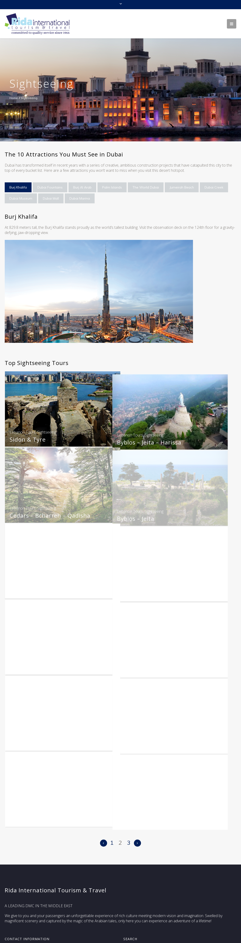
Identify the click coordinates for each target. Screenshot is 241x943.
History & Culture (149, 741)
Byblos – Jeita (143, 515)
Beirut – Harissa (32, 590)
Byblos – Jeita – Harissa (157, 439)
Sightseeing (46, 432)
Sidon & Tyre (28, 439)
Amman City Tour (34, 741)
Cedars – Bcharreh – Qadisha (50, 515)
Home (13, 98)
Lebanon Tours (23, 432)
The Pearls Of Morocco (157, 816)
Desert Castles (145, 665)
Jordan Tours (136, 658)
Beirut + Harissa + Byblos (45, 665)
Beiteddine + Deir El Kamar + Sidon (173, 590)
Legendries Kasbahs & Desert (51, 816)
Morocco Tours (138, 733)
